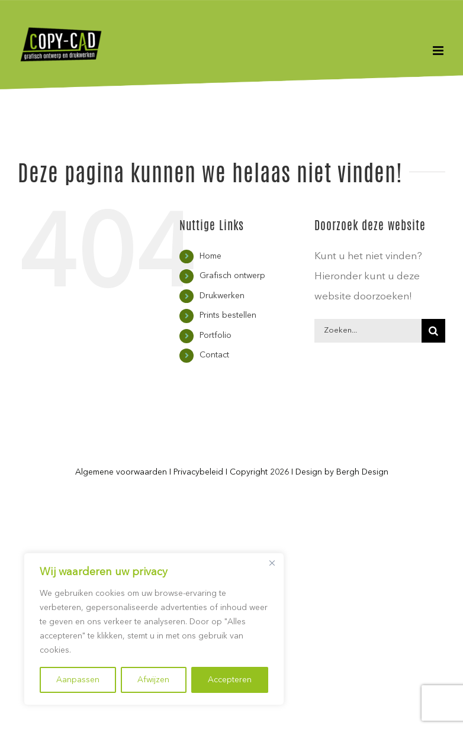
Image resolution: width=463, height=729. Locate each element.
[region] (154, 629)
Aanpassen (77, 680)
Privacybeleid (198, 472)
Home (210, 256)
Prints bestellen (228, 315)
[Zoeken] (433, 331)
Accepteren (230, 680)
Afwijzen (153, 680)
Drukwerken (222, 296)
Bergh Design (362, 472)
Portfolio (216, 335)
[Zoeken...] (368, 331)
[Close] (272, 563)
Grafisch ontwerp (232, 276)
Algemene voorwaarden (121, 472)
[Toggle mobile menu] (439, 50)
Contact (214, 355)
